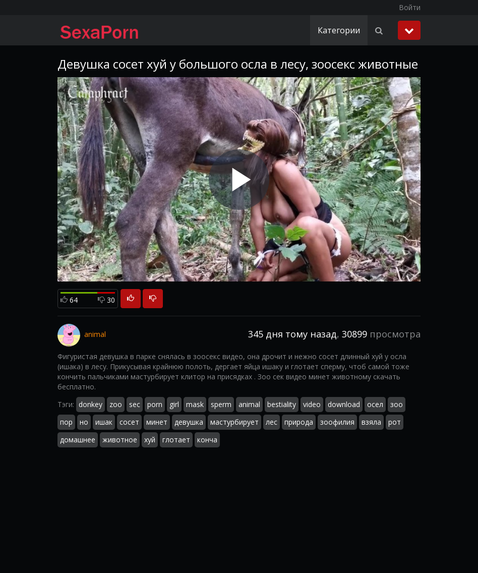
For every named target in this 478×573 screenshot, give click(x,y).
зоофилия (337, 422)
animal (249, 404)
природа (298, 422)
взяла (371, 422)
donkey (90, 404)
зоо (396, 404)
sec (134, 404)
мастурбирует (234, 422)
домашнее (77, 439)
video (312, 404)
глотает (176, 439)
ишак (103, 422)
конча (207, 439)
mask (195, 404)
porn (154, 404)
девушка (188, 422)
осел (375, 404)
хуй (149, 439)
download (344, 404)
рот (394, 422)
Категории (339, 30)
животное (119, 439)
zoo (115, 404)
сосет (129, 422)
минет (156, 422)
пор (66, 422)
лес (271, 422)
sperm (221, 404)
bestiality (281, 404)
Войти (410, 7)
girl (174, 404)
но (84, 422)
